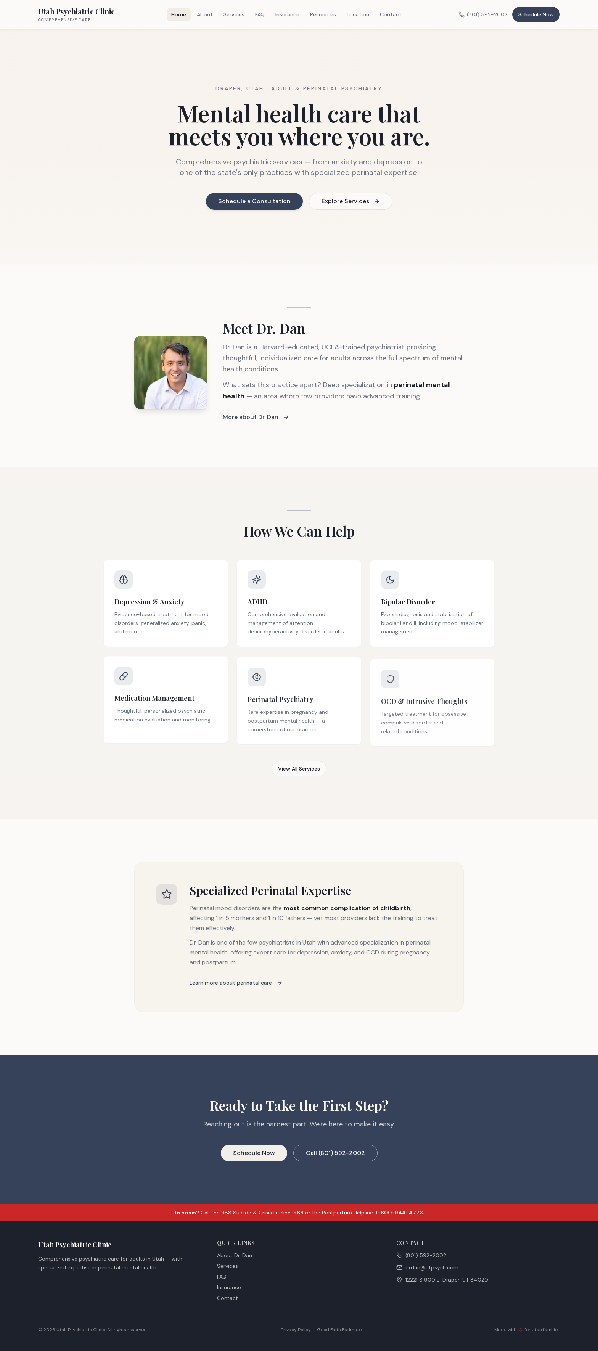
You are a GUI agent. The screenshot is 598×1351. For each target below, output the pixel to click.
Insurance (287, 14)
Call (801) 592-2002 (335, 1153)
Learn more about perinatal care (236, 983)
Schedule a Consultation (254, 201)
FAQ (260, 14)
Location (358, 14)
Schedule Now (536, 14)
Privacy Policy (296, 1330)
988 (298, 1212)
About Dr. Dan (234, 1255)
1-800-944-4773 (399, 1212)
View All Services (299, 769)
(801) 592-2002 (483, 14)
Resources (323, 14)
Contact (391, 14)
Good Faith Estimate (339, 1330)
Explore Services (351, 201)
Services (233, 14)
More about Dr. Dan (256, 417)
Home (178, 14)
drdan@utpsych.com (427, 1267)
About (205, 14)
